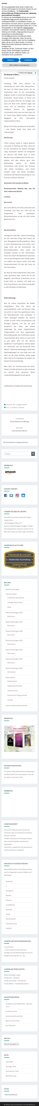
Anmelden (9, 1062)
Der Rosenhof (10, 1025)
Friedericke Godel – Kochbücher (15, 981)
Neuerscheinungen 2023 (14, 640)
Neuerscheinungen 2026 (14, 668)
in (10, 407)
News (9, 607)
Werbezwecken (28, 28)
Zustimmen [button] (28, 60)
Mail (21, 777)
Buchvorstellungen (12, 589)
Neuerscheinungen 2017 (14, 612)
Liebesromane (12, 691)
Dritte (12, 19)
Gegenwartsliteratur (14, 686)
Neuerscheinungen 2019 (14, 622)
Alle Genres (11, 644)
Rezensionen (10, 677)
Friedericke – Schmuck (12, 978)
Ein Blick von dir (11, 1011)
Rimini (14, 407)
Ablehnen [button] (10, 60)
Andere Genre (12, 681)
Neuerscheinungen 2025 (14, 659)
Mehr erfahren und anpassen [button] (19, 65)
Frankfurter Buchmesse (15, 598)
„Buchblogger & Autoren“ (13, 523)
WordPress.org (11, 1076)
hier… (24, 956)
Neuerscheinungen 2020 (14, 631)
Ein (7, 407)
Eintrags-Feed (11, 1066)
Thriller (10, 700)
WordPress (30, 1105)
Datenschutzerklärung (11, 1094)
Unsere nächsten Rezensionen (16, 705)
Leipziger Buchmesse (14, 602)
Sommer (21, 407)
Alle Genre (11, 616)
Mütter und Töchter (13, 1021)
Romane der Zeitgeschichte (16, 404)
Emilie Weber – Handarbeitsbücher (16, 984)
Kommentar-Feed (12, 1071)
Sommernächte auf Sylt (14, 1016)
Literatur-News (11, 594)
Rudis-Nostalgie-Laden (12, 975)
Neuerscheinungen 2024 (14, 650)
